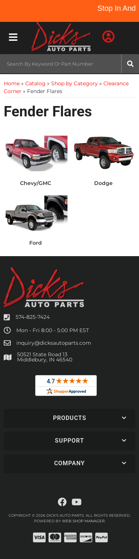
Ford (35, 242)
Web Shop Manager (83, 521)
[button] (69, 63)
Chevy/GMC (35, 183)
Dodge (103, 183)
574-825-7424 (33, 317)
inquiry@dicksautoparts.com (53, 342)
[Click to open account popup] (108, 37)
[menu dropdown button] (13, 37)
